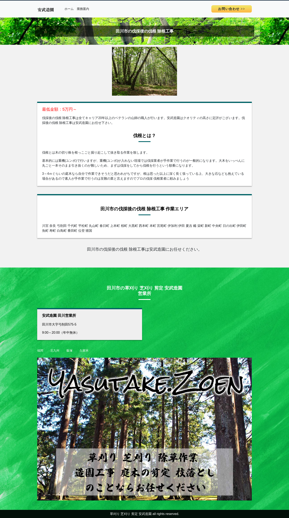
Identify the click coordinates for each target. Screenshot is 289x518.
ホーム (69, 9)
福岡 (40, 350)
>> (231, 9)
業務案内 (83, 9)
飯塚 (69, 350)
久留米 (84, 350)
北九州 (54, 350)
